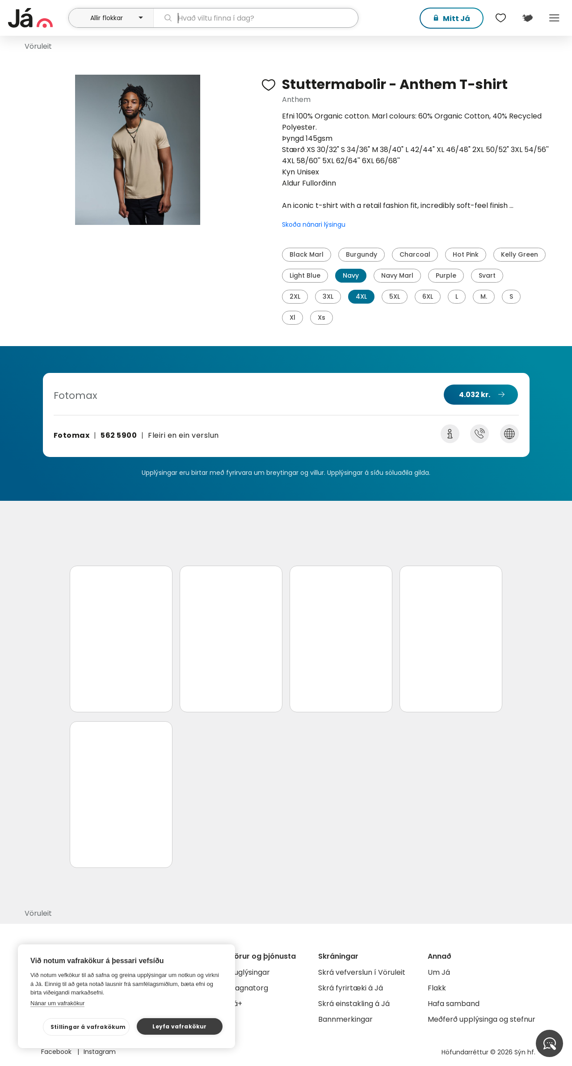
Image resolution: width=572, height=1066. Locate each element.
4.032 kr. (474, 394)
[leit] (256, 17)
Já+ (235, 1003)
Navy (351, 275)
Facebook (57, 1051)
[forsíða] (37, 18)
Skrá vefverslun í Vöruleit (361, 972)
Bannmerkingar (345, 1019)
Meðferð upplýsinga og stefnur (481, 1019)
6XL (427, 296)
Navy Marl (397, 275)
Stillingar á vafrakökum (88, 1027)
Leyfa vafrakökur (179, 1026)
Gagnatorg (248, 988)
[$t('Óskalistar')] (500, 18)
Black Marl (307, 254)
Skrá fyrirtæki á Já (350, 988)
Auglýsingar (249, 972)
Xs (321, 317)
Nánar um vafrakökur (57, 1003)
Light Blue (305, 275)
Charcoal (415, 254)
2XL (295, 296)
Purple (446, 275)
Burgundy (361, 254)
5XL (394, 296)
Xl (292, 317)
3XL (328, 296)
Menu (554, 18)
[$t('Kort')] (527, 18)
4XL (361, 296)
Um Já (439, 972)
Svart (487, 275)
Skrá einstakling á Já (354, 1003)
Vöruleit (38, 46)
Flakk (437, 988)
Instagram (100, 1051)
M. (483, 296)
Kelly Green (519, 254)
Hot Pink (466, 254)
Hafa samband (453, 1003)
